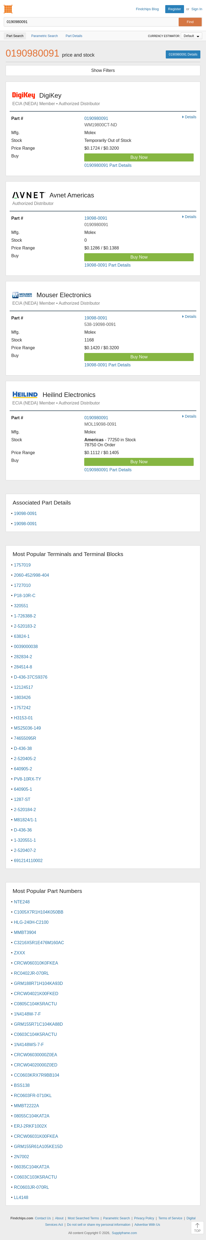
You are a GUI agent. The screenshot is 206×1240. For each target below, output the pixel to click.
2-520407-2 (25, 850)
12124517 (23, 687)
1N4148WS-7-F (29, 1044)
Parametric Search (116, 1218)
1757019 (22, 565)
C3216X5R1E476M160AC (39, 942)
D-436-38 (23, 748)
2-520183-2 (25, 626)
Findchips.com (8, 9)
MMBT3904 (25, 932)
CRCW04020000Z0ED (35, 1065)
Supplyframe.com (124, 1233)
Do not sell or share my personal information (98, 1225)
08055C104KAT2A (31, 1116)
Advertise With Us (147, 1225)
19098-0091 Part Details (107, 265)
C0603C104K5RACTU (35, 1034)
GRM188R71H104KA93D (38, 983)
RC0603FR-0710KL (33, 1095)
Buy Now (139, 157)
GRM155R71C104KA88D (38, 1024)
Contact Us (43, 1218)
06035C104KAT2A (31, 1167)
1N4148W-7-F (27, 1014)
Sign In (197, 9)
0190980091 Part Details (107, 165)
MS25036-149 (27, 728)
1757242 (22, 707)
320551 (21, 606)
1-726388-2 (25, 616)
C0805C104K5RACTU (35, 1004)
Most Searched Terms (83, 1218)
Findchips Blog (147, 9)
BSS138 (22, 1085)
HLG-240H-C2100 (31, 922)
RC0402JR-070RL (31, 973)
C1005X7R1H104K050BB (38, 912)
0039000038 (26, 646)
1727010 (22, 585)
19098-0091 (95, 218)
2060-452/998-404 (31, 575)
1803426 (22, 697)
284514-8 (23, 667)
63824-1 (22, 636)
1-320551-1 (25, 840)
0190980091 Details (183, 54)
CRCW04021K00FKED (36, 993)
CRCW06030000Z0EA (35, 1055)
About (59, 1218)
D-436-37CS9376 (30, 677)
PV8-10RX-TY (27, 779)
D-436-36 (23, 830)
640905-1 (23, 789)
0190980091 (96, 118)
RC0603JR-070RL (31, 1187)
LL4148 (21, 1197)
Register (174, 9)
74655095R (25, 738)
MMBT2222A (26, 1105)
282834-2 (23, 656)
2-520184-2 (25, 809)
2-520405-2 (25, 758)
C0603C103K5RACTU (35, 1177)
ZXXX (19, 953)
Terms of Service (170, 1218)
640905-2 (23, 769)
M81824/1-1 (25, 820)
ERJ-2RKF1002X (30, 1126)
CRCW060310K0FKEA (36, 963)
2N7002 (21, 1156)
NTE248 (22, 902)
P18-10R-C (24, 595)
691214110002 (28, 860)
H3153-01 (23, 718)
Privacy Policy (144, 1218)
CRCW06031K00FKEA (36, 1136)
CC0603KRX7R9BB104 (36, 1075)
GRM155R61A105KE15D (38, 1146)
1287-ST (22, 799)
